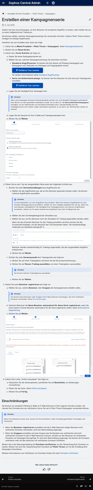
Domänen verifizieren (69, 453)
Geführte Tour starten (27, 70)
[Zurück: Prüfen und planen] (12, 479)
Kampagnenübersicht (74, 46)
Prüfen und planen (38, 388)
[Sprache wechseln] (53, 2)
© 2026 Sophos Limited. (10, 486)
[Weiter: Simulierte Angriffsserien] (78, 479)
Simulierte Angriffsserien (49, 75)
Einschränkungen (39, 299)
